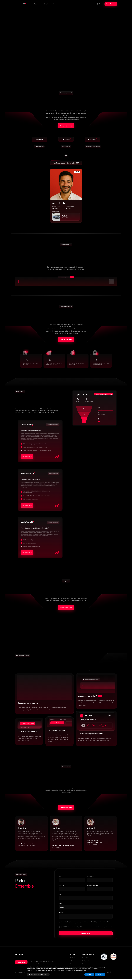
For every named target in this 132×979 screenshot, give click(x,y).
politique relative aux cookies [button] (90, 968)
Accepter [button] (100, 974)
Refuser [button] (89, 974)
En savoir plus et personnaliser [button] (38, 974)
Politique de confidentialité (79, 923)
